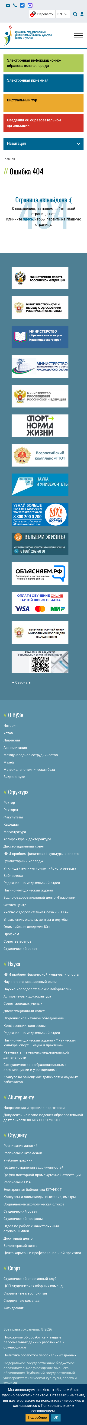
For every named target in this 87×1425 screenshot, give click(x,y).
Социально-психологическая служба (33, 1204)
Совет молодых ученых (22, 1003)
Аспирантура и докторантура (27, 839)
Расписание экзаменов (22, 1153)
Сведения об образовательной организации (34, 123)
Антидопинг (13, 1308)
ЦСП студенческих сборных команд (33, 1286)
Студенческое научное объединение (33, 1018)
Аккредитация (15, 748)
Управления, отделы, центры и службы (35, 920)
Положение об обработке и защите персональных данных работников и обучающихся (33, 1342)
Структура (18, 792)
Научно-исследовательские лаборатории (37, 989)
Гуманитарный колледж (23, 861)
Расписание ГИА (17, 1182)
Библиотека (13, 876)
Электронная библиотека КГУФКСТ (32, 1190)
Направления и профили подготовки (34, 1108)
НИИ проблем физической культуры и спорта (41, 854)
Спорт (14, 1268)
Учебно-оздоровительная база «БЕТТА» (35, 912)
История (10, 726)
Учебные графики (17, 1160)
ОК (55, 1417)
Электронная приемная (27, 80)
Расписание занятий (20, 1146)
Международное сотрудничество (30, 755)
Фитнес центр (14, 905)
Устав (8, 733)
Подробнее (37, 1417)
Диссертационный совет (24, 846)
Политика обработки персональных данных (39, 1355)
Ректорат (10, 810)
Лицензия (11, 740)
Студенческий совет (20, 949)
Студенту (17, 1135)
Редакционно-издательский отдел (31, 883)
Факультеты (13, 817)
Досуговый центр (17, 1238)
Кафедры (11, 824)
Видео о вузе (14, 777)
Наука (14, 963)
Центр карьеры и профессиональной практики (42, 1253)
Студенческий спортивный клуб (29, 1279)
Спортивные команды (21, 1300)
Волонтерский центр (20, 1246)
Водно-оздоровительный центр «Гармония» (39, 897)
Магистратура (14, 832)
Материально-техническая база (29, 770)
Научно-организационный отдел (30, 982)
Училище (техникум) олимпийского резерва (39, 868)
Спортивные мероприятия (25, 1293)
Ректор (9, 803)
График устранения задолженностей (33, 1167)
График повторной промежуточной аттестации (42, 1175)
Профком (11, 934)
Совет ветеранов (17, 941)
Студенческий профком (23, 1219)
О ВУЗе (15, 715)
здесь (28, 219)
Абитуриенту (21, 1097)
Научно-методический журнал (28, 890)
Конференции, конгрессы (24, 1026)
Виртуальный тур (22, 100)
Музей (8, 762)
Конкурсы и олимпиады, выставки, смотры (39, 1197)
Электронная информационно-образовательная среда (34, 63)
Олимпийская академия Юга (26, 927)
